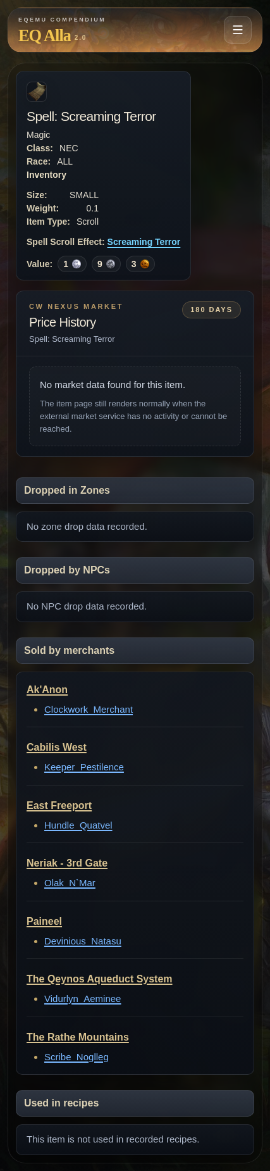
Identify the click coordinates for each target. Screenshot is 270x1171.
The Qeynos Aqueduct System (100, 979)
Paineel (44, 921)
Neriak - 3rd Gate (67, 863)
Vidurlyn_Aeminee (82, 998)
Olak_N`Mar (69, 882)
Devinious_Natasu (82, 941)
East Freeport (59, 805)
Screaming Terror (144, 242)
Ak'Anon (47, 689)
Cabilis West (57, 747)
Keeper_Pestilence (84, 766)
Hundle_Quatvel (78, 825)
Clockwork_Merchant (88, 709)
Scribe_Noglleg (76, 1056)
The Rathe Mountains (78, 1037)
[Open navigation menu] (238, 30)
